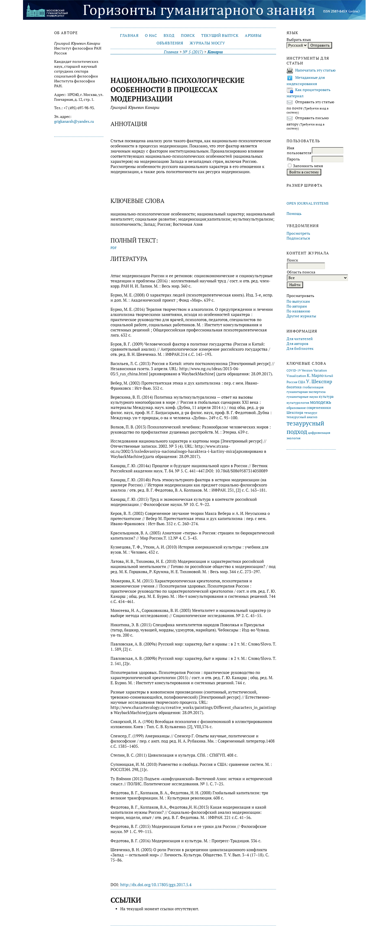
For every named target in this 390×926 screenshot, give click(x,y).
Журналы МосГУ (207, 43)
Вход (169, 35)
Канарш (215, 51)
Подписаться (298, 238)
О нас (151, 35)
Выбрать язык (299, 39)
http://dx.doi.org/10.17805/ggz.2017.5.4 (155, 884)
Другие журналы (301, 316)
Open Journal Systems (308, 203)
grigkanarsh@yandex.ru (74, 121)
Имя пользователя (299, 150)
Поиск (188, 35)
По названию (298, 311)
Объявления (170, 43)
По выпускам (298, 301)
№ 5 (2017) (193, 51)
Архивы (253, 35)
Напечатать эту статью (315, 70)
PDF (113, 248)
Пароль (293, 159)
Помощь (294, 213)
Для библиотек (300, 348)
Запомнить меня (308, 165)
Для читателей (300, 338)
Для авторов (297, 343)
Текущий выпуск (219, 35)
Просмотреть (298, 233)
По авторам (297, 306)
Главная (129, 35)
